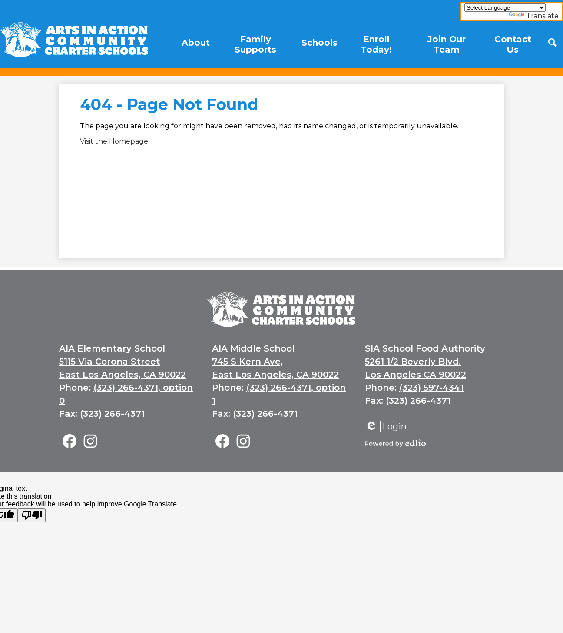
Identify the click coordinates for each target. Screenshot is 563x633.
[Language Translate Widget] (505, 7)
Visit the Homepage (114, 141)
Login (386, 426)
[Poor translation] (32, 515)
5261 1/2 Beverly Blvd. (413, 361)
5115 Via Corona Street (109, 361)
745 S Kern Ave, (247, 361)
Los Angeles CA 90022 (415, 374)
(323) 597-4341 (431, 387)
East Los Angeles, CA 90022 (122, 374)
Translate (534, 16)
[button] (195, 42)
